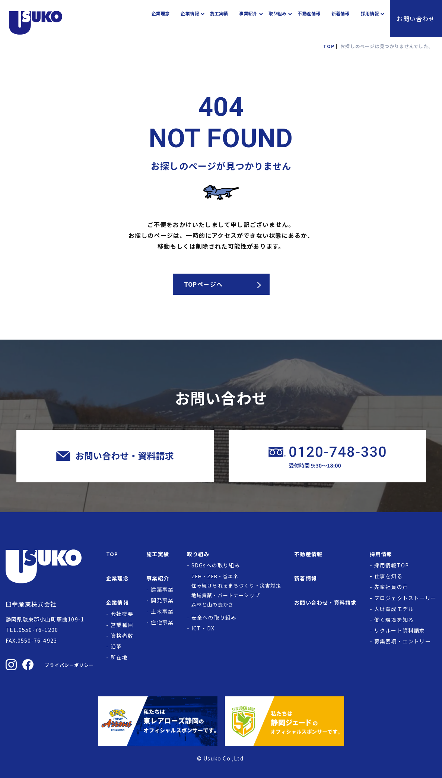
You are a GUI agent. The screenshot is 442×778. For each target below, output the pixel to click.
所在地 (119, 657)
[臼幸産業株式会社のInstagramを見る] (11, 664)
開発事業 (162, 600)
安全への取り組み (214, 617)
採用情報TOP (391, 565)
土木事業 (162, 611)
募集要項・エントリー (402, 641)
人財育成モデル (394, 608)
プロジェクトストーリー (405, 598)
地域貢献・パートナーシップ (225, 595)
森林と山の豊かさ (212, 604)
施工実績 (219, 18)
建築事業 (162, 589)
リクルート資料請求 (399, 630)
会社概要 (122, 613)
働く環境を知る (394, 619)
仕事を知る (388, 576)
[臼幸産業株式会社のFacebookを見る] (28, 664)
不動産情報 (309, 18)
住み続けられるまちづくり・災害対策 (236, 585)
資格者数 (122, 635)
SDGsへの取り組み (215, 565)
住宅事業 (162, 622)
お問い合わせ (416, 18)
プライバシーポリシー (69, 665)
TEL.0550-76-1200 (32, 629)
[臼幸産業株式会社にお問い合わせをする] (115, 456)
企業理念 (160, 18)
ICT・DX (202, 628)
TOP (112, 554)
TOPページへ (203, 284)
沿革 (116, 646)
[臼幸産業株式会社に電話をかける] (327, 456)
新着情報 (340, 18)
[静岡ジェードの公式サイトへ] (284, 721)
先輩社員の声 (391, 586)
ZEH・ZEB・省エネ (215, 576)
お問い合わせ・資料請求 (325, 602)
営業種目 (122, 625)
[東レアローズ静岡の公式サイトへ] (157, 721)
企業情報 (189, 18)
